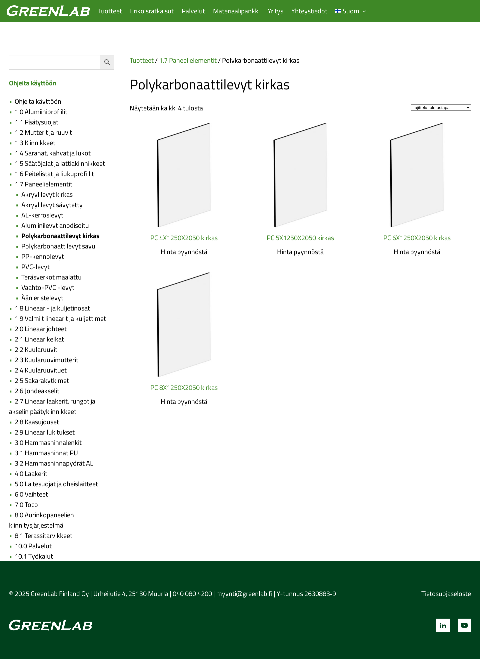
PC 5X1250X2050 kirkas (300, 237)
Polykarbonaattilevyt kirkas (60, 235)
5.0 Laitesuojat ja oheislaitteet (56, 484)
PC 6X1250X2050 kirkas (417, 237)
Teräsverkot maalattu (51, 277)
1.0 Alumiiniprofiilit (41, 111)
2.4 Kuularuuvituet (41, 370)
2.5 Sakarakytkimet (42, 380)
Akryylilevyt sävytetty (52, 204)
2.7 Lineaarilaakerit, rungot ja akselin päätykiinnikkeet (52, 406)
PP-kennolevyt (42, 256)
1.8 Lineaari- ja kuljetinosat (52, 308)
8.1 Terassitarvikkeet (43, 535)
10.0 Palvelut (33, 546)
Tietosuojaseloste (446, 593)
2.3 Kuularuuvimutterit (46, 360)
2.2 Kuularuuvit (36, 349)
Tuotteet (142, 60)
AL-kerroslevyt (42, 215)
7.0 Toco (26, 504)
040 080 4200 (192, 593)
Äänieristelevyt (42, 297)
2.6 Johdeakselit (37, 391)
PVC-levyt (35, 266)
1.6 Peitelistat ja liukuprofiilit (54, 173)
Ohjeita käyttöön (38, 101)
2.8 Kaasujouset (37, 422)
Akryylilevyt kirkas (47, 194)
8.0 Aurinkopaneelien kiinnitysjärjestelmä (41, 520)
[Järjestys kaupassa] (441, 107)
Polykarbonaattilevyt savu (58, 246)
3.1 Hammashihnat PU (46, 453)
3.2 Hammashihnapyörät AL (54, 463)
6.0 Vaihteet (31, 494)
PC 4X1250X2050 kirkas (184, 237)
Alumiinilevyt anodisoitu (55, 225)
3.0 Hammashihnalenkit (48, 442)
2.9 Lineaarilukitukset (45, 432)
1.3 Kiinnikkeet (35, 142)
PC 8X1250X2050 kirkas (184, 387)
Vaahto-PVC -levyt (47, 287)
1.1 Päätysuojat (36, 122)
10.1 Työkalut (34, 556)
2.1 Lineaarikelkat (39, 339)
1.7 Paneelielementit (43, 184)
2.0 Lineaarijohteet (41, 328)
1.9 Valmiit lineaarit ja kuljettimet (60, 318)
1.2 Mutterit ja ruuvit (43, 132)
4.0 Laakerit (31, 473)
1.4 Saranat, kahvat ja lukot (53, 153)
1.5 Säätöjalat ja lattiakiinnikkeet (60, 163)
